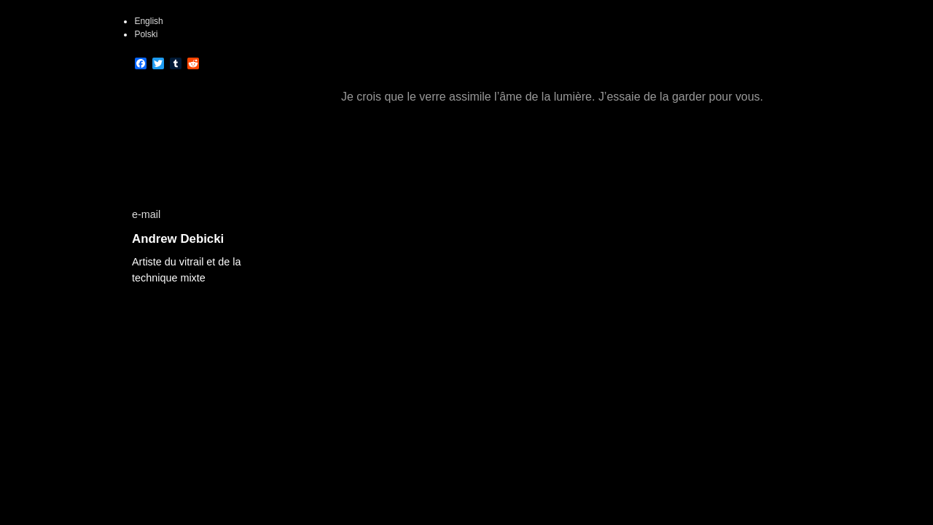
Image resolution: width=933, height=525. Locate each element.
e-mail (146, 214)
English (148, 21)
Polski (145, 34)
